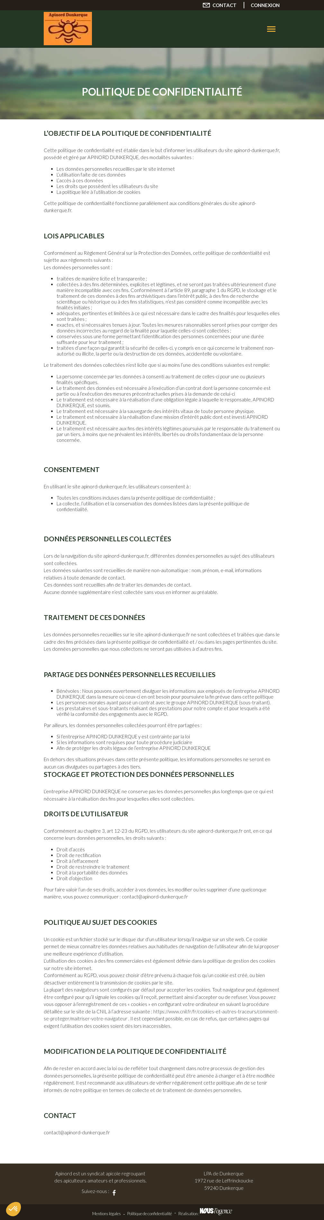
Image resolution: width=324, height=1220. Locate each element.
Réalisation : (205, 1213)
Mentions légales (106, 1213)
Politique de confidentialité (149, 1213)
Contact (224, 5)
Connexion (265, 5)
